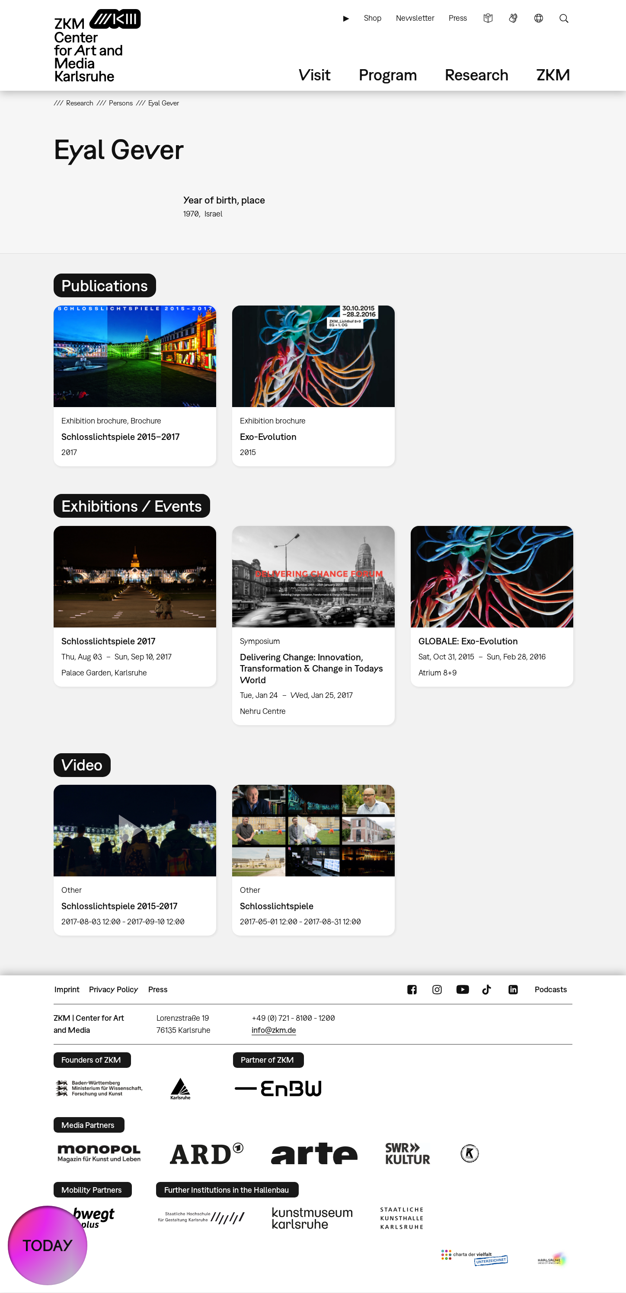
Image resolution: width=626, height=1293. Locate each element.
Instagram (437, 989)
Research (477, 74)
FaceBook (412, 989)
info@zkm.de (274, 1030)
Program (388, 74)
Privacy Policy (113, 989)
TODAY (47, 1245)
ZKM (553, 74)
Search (563, 18)
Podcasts (551, 989)
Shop (372, 17)
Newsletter (415, 17)
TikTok (487, 989)
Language (538, 18)
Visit (315, 74)
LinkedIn (513, 989)
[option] (135, 386)
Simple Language (488, 18)
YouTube (462, 989)
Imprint (67, 989)
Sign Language (513, 18)
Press (458, 17)
